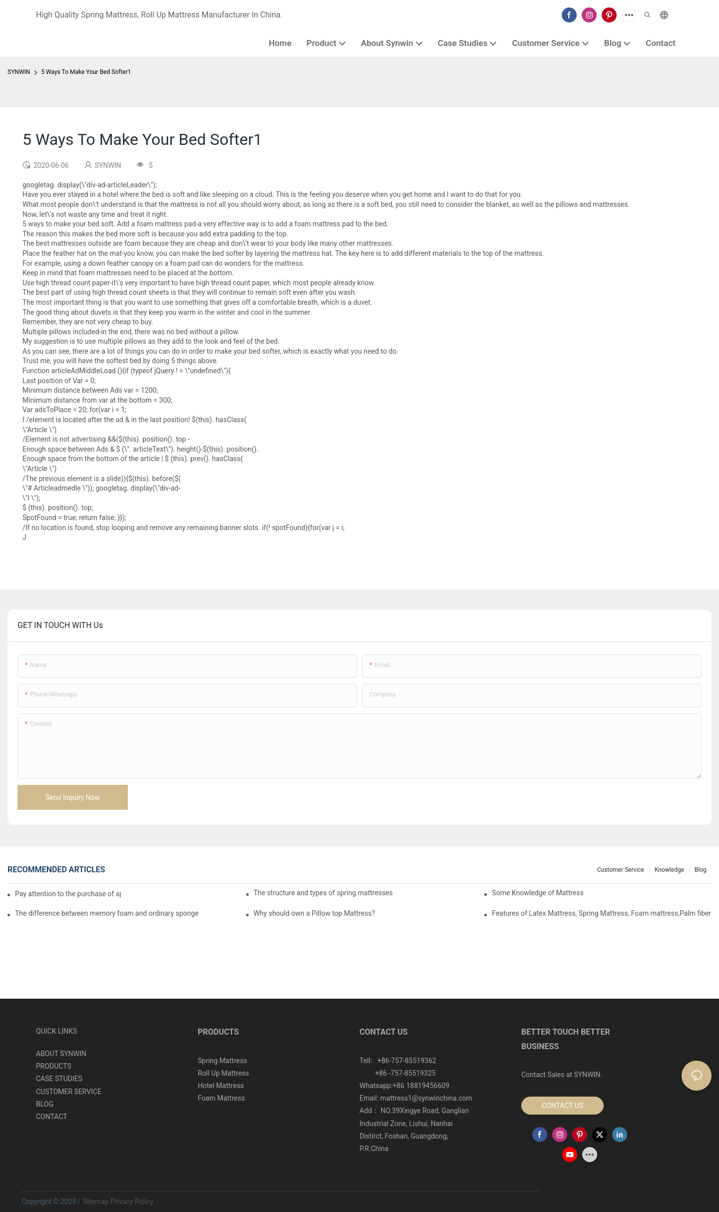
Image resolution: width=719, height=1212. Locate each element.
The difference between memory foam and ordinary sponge (107, 913)
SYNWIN (18, 71)
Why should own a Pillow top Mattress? (314, 913)
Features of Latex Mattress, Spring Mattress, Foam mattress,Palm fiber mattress (602, 913)
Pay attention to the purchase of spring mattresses (68, 894)
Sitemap (95, 1202)
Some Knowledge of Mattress (538, 893)
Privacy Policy (131, 1202)
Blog (701, 869)
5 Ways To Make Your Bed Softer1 (86, 71)
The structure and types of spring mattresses (323, 893)
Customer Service (620, 869)
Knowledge (669, 869)
